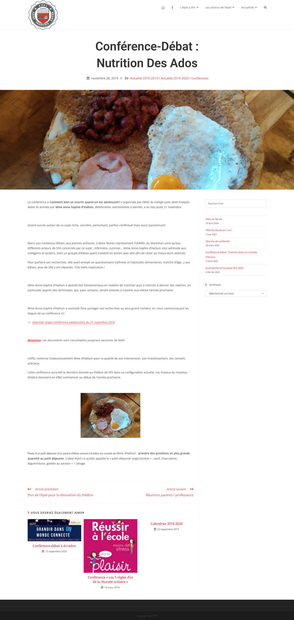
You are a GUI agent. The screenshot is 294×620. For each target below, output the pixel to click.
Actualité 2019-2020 (175, 78)
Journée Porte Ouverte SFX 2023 (224, 268)
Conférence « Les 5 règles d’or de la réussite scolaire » (110, 579)
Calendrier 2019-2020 (167, 524)
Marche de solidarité (218, 241)
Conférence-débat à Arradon (54, 546)
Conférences (199, 78)
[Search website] (265, 7)
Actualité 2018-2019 (144, 78)
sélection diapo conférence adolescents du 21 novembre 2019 (73, 322)
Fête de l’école (214, 219)
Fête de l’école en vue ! (219, 230)
